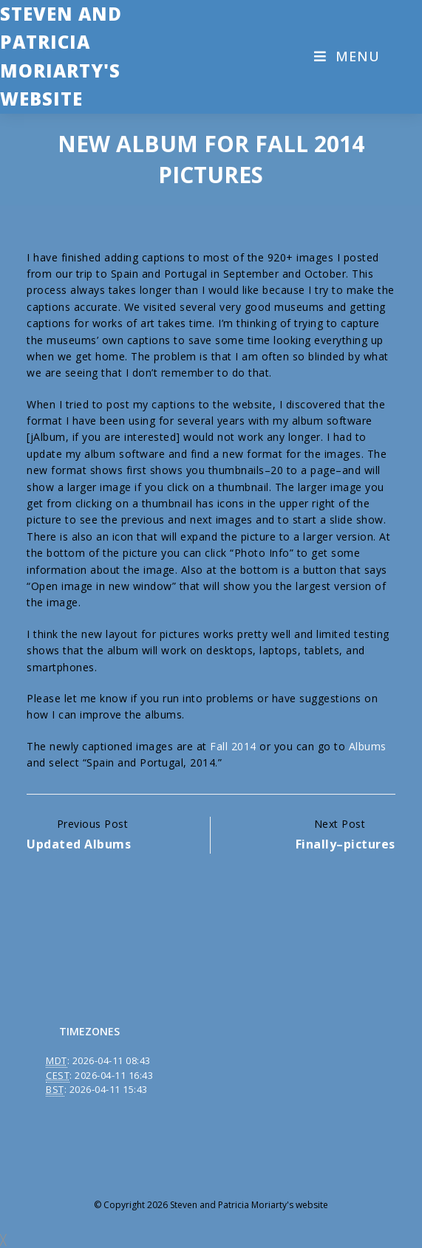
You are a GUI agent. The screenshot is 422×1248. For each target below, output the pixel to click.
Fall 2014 (233, 746)
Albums (368, 746)
